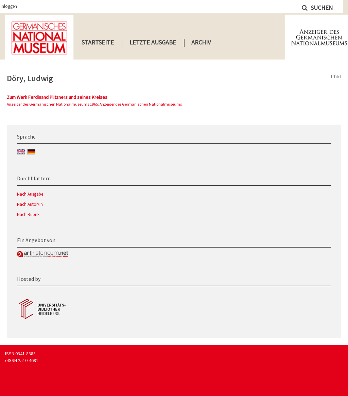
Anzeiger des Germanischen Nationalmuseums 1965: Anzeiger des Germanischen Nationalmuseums (94, 104)
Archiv (201, 42)
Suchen (321, 8)
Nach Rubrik (28, 214)
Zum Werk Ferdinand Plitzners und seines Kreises (57, 97)
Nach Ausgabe (30, 194)
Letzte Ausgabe (152, 42)
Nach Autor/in (30, 204)
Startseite (98, 42)
